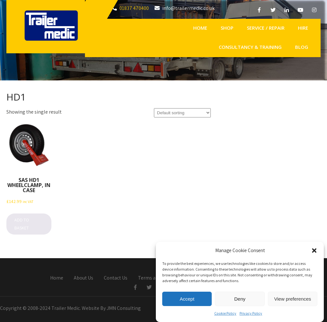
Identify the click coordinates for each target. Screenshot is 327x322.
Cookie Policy (225, 315)
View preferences (292, 300)
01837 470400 (134, 8)
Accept (187, 300)
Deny (239, 300)
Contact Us (115, 278)
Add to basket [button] (21, 224)
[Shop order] (182, 112)
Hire (303, 28)
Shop (227, 28)
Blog (301, 47)
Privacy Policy (251, 315)
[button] (314, 253)
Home (200, 28)
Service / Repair (266, 28)
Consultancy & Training (250, 47)
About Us (83, 278)
